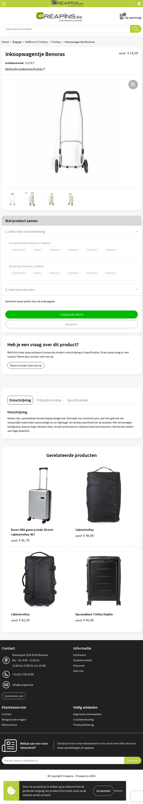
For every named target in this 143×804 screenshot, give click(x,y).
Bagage (17, 42)
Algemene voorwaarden (87, 714)
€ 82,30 (20, 620)
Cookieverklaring (83, 719)
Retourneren (9, 724)
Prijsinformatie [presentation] (49, 400)
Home (5, 42)
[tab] (20, 400)
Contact (7, 714)
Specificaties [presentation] (77, 400)
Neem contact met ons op (25, 365)
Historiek (78, 665)
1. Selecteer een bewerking (25, 231)
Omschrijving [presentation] (20, 400)
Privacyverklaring (83, 724)
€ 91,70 (20, 540)
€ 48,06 (84, 535)
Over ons (78, 671)
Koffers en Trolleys (36, 42)
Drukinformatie (82, 660)
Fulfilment (79, 655)
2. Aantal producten (19, 289)
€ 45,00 (84, 620)
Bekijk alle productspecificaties (25, 69)
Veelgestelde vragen (14, 719)
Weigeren (118, 790)
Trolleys (56, 42)
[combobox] (66, 29)
